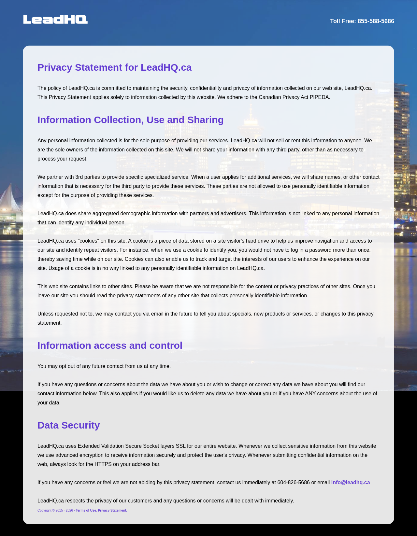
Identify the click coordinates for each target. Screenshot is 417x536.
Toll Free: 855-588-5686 (362, 21)
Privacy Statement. (112, 510)
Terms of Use (86, 510)
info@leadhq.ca (350, 482)
